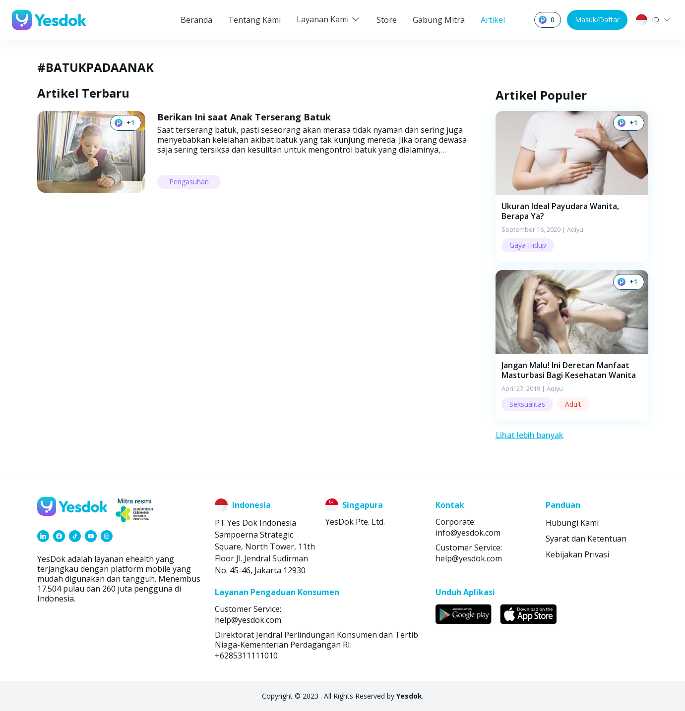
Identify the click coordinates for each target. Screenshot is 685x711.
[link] (43, 536)
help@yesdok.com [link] (469, 558)
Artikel (493, 19)
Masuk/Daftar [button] (597, 19)
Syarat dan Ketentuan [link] (586, 538)
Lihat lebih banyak (529, 435)
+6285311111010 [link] (246, 655)
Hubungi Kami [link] (572, 522)
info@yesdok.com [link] (468, 532)
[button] (572, 186)
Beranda (196, 19)
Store (386, 19)
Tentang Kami (254, 19)
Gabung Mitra (439, 19)
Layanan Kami (329, 19)
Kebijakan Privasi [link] (577, 554)
